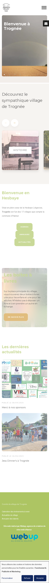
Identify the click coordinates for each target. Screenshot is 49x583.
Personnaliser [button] (7, 578)
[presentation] (5, 124)
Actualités (24, 243)
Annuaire (24, 235)
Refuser (27, 578)
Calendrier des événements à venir (16, 512)
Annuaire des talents (10, 519)
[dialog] (24, 572)
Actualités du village (10, 515)
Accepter (40, 578)
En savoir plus (16, 318)
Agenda (24, 228)
